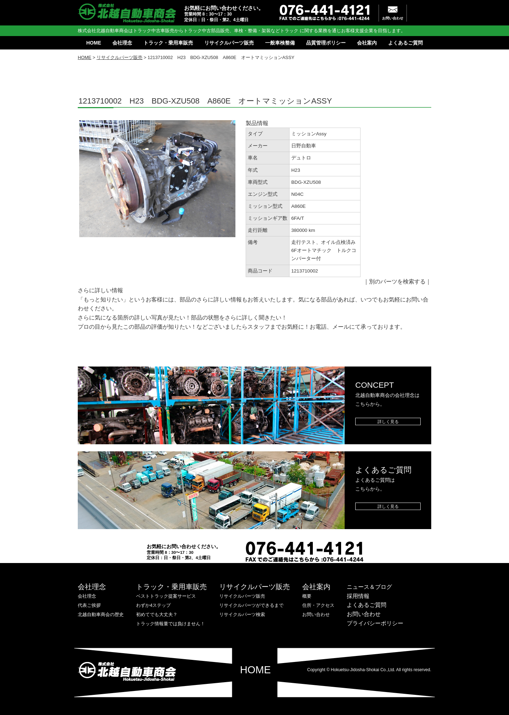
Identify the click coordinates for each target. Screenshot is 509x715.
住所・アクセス (318, 605)
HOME (93, 43)
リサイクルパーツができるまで (251, 605)
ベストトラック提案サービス (166, 596)
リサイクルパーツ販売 (229, 43)
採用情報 (358, 596)
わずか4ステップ (153, 605)
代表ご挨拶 (89, 605)
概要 (306, 596)
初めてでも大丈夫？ (156, 614)
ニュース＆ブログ (369, 587)
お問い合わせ (392, 18)
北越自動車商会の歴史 (101, 614)
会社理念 (122, 43)
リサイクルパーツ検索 (242, 614)
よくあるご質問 (405, 43)
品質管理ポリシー (326, 43)
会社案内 (367, 43)
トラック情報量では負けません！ (170, 623)
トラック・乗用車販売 (168, 43)
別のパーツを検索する (397, 282)
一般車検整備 (280, 43)
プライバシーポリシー (375, 623)
